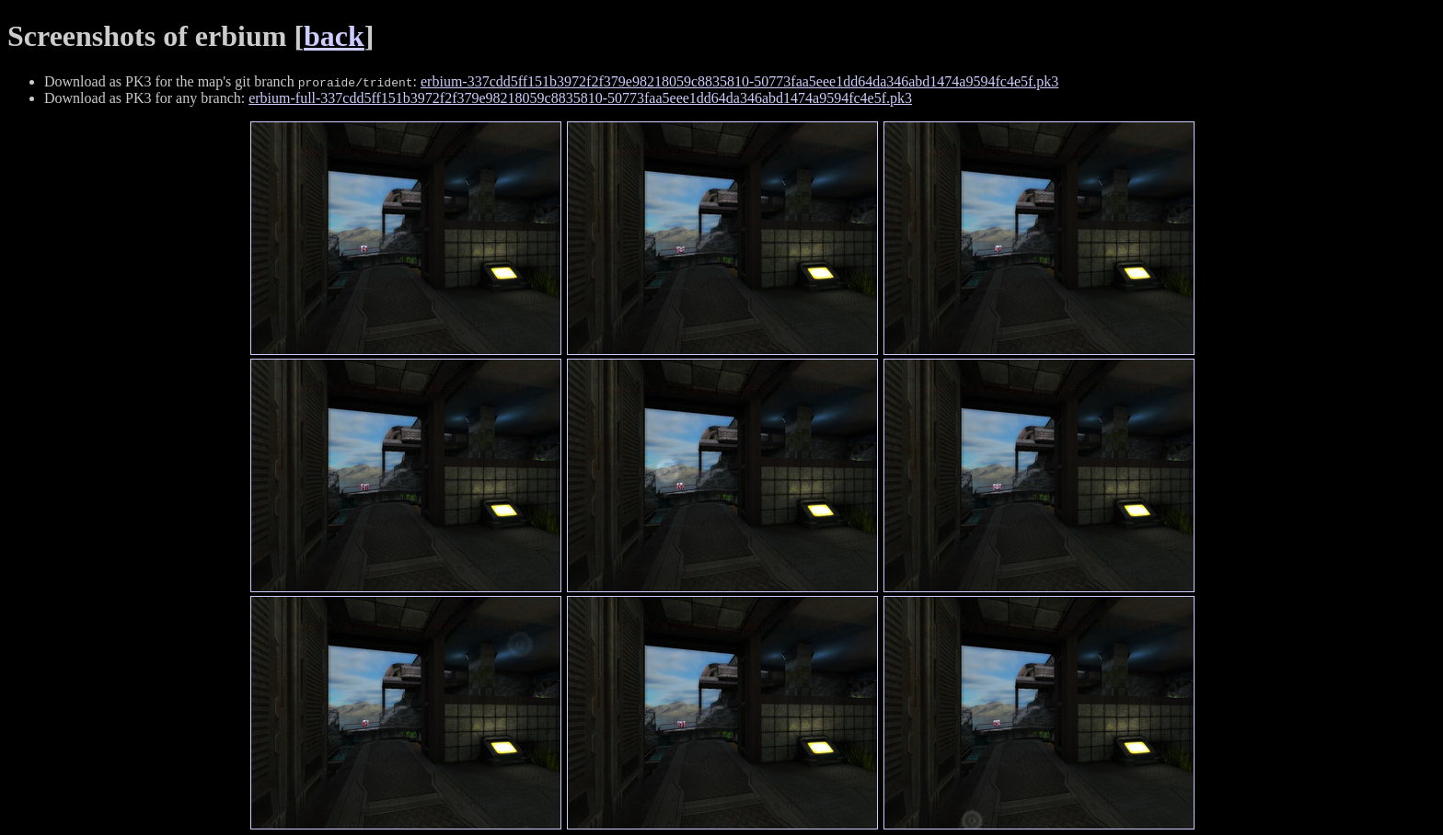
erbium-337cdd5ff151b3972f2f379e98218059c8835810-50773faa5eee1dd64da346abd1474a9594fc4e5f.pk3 (739, 81)
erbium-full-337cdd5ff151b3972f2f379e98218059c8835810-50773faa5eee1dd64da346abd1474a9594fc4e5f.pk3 (580, 98)
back (334, 35)
